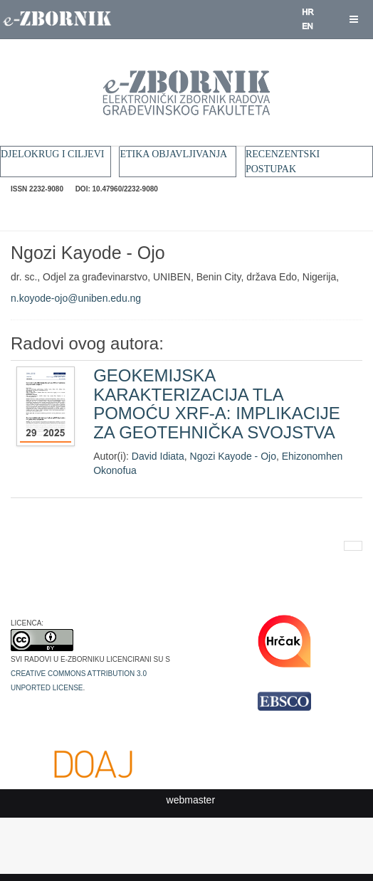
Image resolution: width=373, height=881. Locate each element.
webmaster (191, 800)
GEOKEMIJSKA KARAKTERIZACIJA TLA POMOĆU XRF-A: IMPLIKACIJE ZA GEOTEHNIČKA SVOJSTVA (216, 403)
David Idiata (158, 456)
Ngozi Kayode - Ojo (233, 456)
